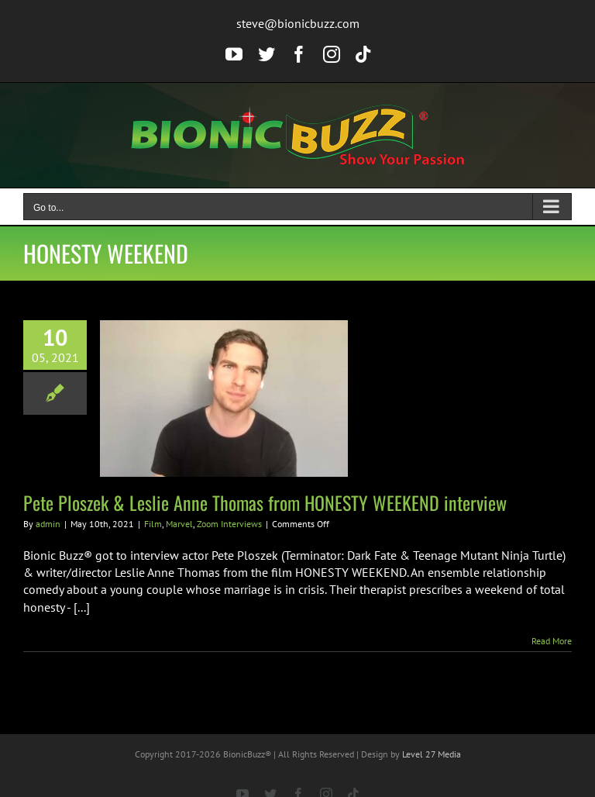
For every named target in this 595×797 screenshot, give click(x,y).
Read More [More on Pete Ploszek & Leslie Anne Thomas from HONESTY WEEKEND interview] (551, 641)
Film (153, 524)
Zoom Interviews (229, 524)
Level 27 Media (431, 754)
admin (48, 524)
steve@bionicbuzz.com (297, 23)
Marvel (179, 524)
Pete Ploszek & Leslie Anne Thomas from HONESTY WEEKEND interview (265, 502)
